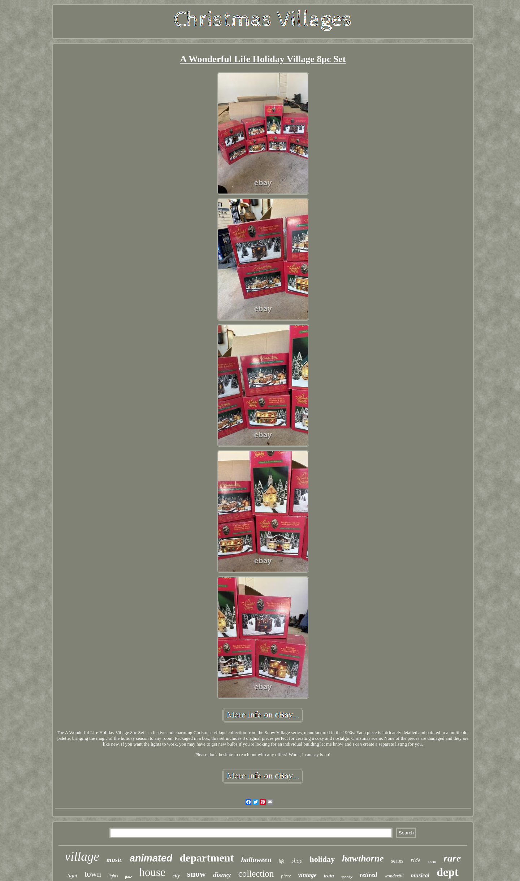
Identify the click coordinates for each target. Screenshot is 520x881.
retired (368, 874)
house (152, 872)
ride (415, 860)
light (72, 875)
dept (447, 871)
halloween (256, 860)
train (329, 875)
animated (151, 858)
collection (256, 873)
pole (128, 877)
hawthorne (363, 858)
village (82, 857)
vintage (307, 875)
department (206, 858)
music (114, 860)
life (281, 861)
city (176, 875)
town (92, 873)
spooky (346, 877)
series (397, 861)
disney (222, 874)
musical (420, 875)
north (432, 862)
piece (286, 875)
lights (113, 875)
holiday (322, 859)
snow (196, 873)
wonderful (394, 875)
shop (296, 861)
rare (452, 858)
